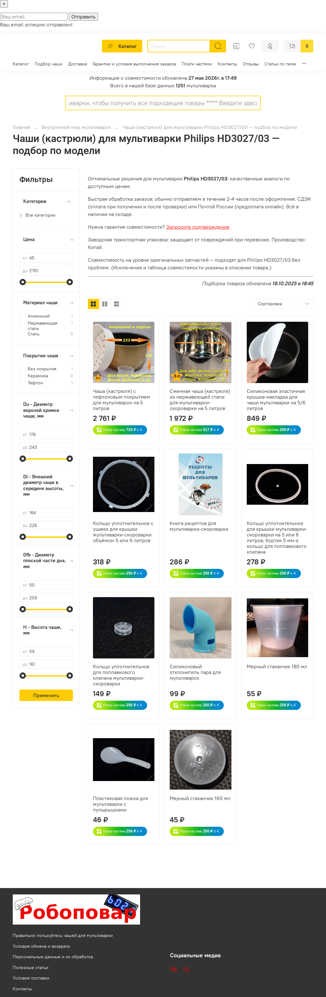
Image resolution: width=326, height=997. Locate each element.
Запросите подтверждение (198, 227)
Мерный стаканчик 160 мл (200, 798)
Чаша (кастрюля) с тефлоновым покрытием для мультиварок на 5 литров (121, 399)
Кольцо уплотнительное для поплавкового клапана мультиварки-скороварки (121, 675)
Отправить (83, 16)
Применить (46, 695)
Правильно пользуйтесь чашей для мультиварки (63, 935)
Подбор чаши (48, 64)
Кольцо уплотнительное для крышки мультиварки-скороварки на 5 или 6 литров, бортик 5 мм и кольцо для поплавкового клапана (277, 537)
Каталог (122, 46)
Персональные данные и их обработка (53, 957)
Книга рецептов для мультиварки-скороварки (199, 526)
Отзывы (251, 64)
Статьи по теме (280, 64)
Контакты (227, 64)
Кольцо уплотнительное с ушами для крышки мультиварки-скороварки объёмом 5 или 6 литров (123, 531)
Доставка (77, 64)
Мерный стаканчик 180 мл (277, 666)
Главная (21, 127)
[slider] (22, 282)
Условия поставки (31, 978)
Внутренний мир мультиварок (76, 127)
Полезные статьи (30, 967)
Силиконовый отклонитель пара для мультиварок (195, 672)
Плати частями (197, 64)
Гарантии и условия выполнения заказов (134, 64)
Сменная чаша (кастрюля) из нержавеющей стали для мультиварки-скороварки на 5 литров (200, 399)
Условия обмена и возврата (41, 946)
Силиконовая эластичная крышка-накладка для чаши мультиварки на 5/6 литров (276, 399)
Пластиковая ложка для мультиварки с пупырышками (120, 804)
